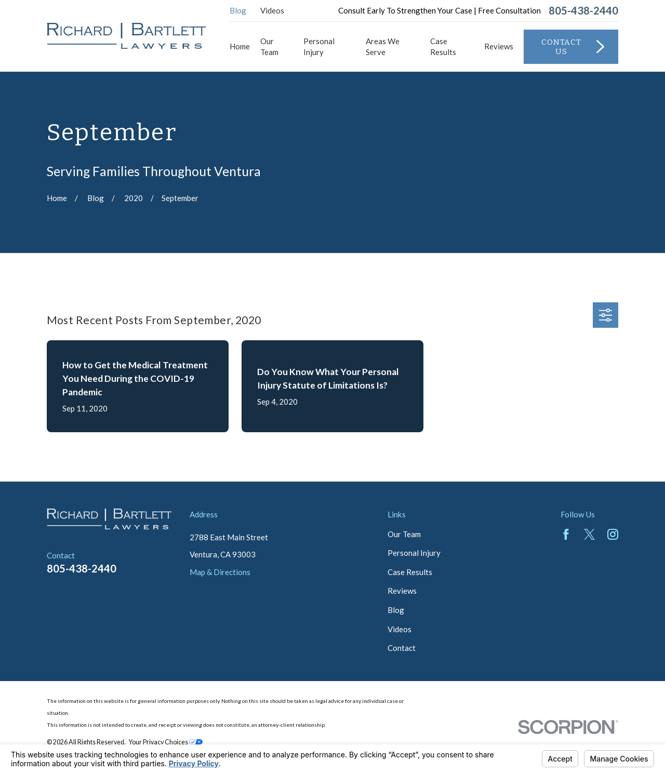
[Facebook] (566, 534)
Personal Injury (414, 552)
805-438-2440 (583, 10)
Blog (238, 10)
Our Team (404, 534)
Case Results (410, 572)
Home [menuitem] (240, 46)
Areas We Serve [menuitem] (383, 46)
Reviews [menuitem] (498, 46)
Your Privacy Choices (166, 742)
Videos (272, 10)
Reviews (402, 590)
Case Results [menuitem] (443, 46)
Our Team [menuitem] (269, 46)
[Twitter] (589, 534)
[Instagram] (612, 534)
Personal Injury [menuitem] (319, 46)
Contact (402, 647)
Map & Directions (220, 572)
